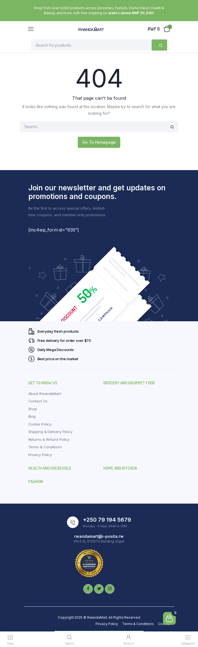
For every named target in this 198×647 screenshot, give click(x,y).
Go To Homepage (99, 142)
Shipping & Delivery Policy (50, 431)
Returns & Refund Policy (49, 439)
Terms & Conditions (45, 447)
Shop (32, 409)
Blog (32, 416)
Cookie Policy (40, 424)
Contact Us (37, 401)
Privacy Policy (40, 454)
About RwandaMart (44, 393)
